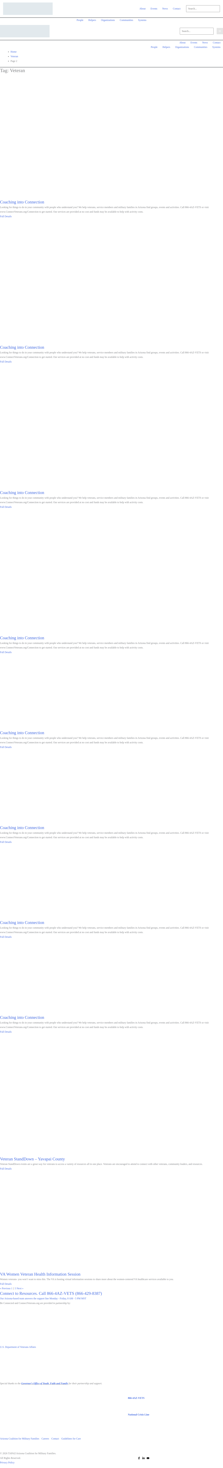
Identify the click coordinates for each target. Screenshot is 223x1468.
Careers (45, 1438)
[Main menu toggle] (220, 31)
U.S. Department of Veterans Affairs (18, 1347)
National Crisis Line (138, 1414)
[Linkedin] (143, 1458)
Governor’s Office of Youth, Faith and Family (44, 1383)
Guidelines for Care (71, 1438)
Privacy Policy (7, 1462)
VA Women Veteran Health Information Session (40, 1274)
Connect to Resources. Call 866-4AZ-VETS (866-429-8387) (51, 1293)
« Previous (5, 1288)
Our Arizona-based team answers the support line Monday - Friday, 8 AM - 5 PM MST (43, 1298)
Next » (20, 1288)
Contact (55, 1438)
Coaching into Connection (22, 202)
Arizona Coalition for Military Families (19, 1438)
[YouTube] (148, 1458)
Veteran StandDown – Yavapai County (32, 1159)
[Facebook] (139, 1458)
